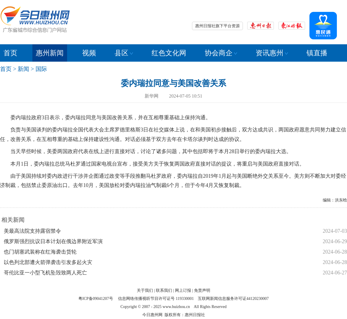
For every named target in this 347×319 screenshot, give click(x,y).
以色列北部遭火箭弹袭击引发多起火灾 (48, 262)
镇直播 (317, 53)
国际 (41, 69)
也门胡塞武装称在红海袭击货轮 (40, 252)
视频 (89, 53)
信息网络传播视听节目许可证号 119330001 (156, 298)
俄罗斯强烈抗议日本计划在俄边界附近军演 (53, 241)
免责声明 (202, 290)
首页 (10, 53)
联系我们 (164, 290)
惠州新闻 (50, 53)
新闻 (23, 69)
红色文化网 (169, 53)
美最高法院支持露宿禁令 (32, 231)
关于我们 (145, 290)
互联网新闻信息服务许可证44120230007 (233, 298)
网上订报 (183, 290)
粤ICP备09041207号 (95, 298)
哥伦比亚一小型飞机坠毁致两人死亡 (45, 273)
